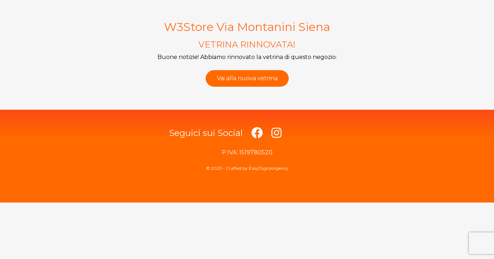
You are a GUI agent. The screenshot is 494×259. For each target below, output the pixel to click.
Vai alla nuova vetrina (247, 78)
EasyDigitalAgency (268, 168)
